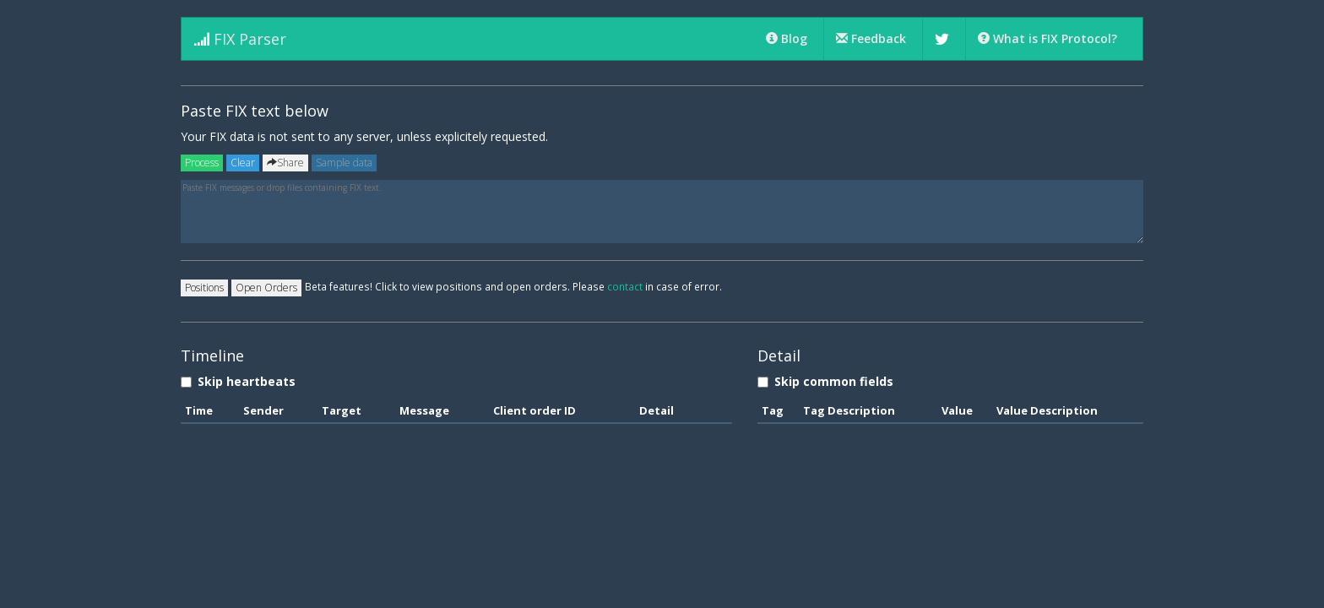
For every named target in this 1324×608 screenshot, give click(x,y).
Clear (243, 162)
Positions (204, 287)
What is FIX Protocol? (1047, 38)
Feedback (872, 38)
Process (202, 162)
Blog (788, 38)
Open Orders (266, 287)
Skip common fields (825, 381)
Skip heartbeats (238, 381)
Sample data (344, 162)
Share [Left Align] (285, 162)
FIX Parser (240, 39)
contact (625, 286)
